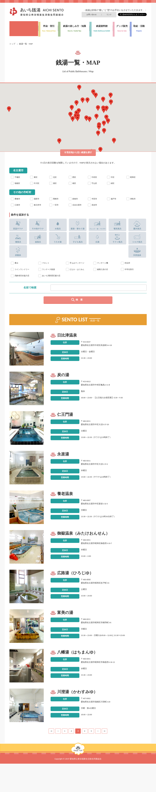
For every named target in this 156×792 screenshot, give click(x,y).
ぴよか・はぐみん (78, 277)
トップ (12, 40)
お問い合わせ (93, 14)
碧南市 (76, 199)
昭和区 (134, 174)
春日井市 (39, 206)
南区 (75, 182)
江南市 (18, 206)
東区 (36, 174)
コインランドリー (23, 277)
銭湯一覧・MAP (23, 26)
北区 (55, 174)
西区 (75, 174)
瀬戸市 (115, 199)
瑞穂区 (18, 182)
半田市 (95, 199)
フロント (46, 270)
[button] (106, 114)
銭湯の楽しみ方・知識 (73, 26)
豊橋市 (18, 199)
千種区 (18, 174)
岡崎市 (57, 199)
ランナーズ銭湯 (49, 277)
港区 (55, 182)
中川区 (38, 182)
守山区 (95, 182)
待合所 (128, 270)
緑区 (113, 182)
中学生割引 (130, 277)
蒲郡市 (38, 199)
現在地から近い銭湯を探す (79, 148)
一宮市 (57, 206)
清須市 (95, 206)
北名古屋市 (77, 209)
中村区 (95, 174)
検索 (80, 313)
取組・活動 (138, 26)
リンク (110, 14)
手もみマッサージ (78, 270)
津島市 (134, 199)
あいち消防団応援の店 (51, 286)
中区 (113, 174)
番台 (17, 270)
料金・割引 (48, 26)
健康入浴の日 (103, 277)
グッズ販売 (121, 26)
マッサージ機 (103, 270)
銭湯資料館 (101, 26)
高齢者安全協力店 (23, 284)
